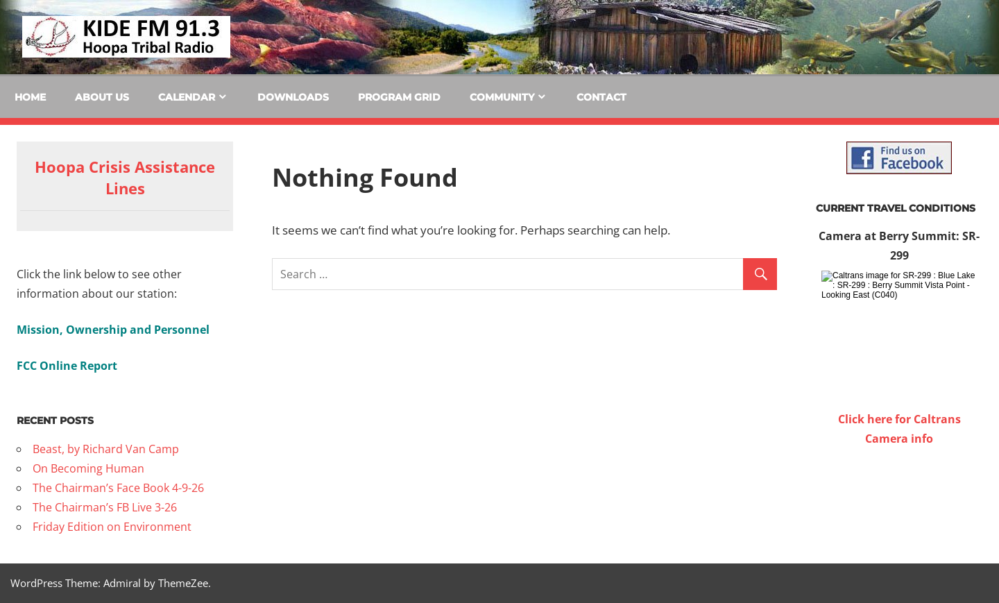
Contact (601, 97)
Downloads (293, 97)
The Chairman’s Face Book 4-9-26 (118, 487)
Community (502, 97)
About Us (102, 97)
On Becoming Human (88, 468)
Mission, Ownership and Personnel (113, 329)
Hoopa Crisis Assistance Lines (125, 177)
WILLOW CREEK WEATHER (899, 500)
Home (30, 97)
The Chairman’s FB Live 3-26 (105, 507)
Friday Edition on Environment (112, 526)
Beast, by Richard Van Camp (106, 449)
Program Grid (399, 97)
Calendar (186, 97)
